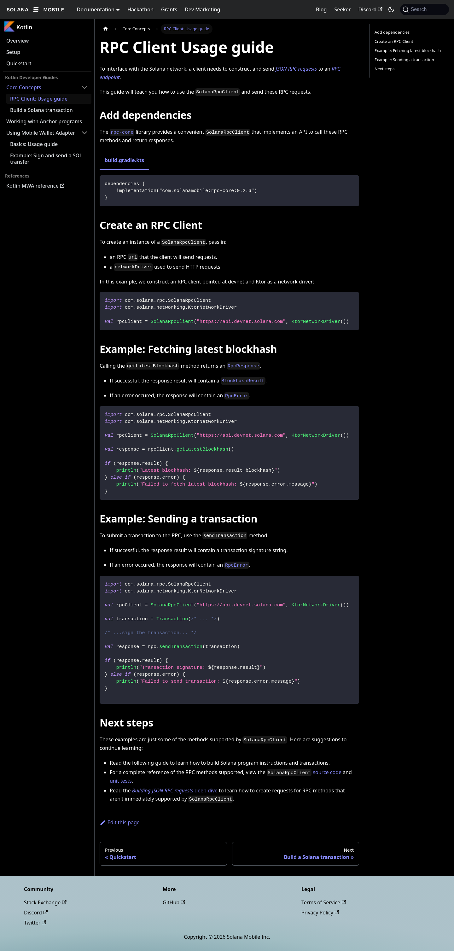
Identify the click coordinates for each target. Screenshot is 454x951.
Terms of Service (323, 902)
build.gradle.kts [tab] (124, 160)
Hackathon (140, 9)
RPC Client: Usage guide (38, 98)
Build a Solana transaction (41, 110)
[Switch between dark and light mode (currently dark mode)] (391, 9)
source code (327, 772)
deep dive (175, 790)
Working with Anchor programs (44, 121)
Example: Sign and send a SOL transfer (46, 158)
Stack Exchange (45, 902)
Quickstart (19, 63)
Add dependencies (392, 32)
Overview (17, 40)
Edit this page (120, 822)
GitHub (174, 902)
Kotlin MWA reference (35, 185)
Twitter (35, 922)
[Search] (424, 9)
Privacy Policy (320, 912)
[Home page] (106, 29)
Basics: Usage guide (34, 144)
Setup (13, 52)
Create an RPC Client (394, 41)
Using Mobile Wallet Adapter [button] (40, 132)
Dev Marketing (202, 9)
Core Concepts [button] (23, 87)
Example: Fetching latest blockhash (408, 50)
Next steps (384, 69)
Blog (321, 9)
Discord (370, 9)
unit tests (121, 780)
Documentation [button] (95, 9)
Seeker (342, 9)
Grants (169, 9)
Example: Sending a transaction (404, 59)
